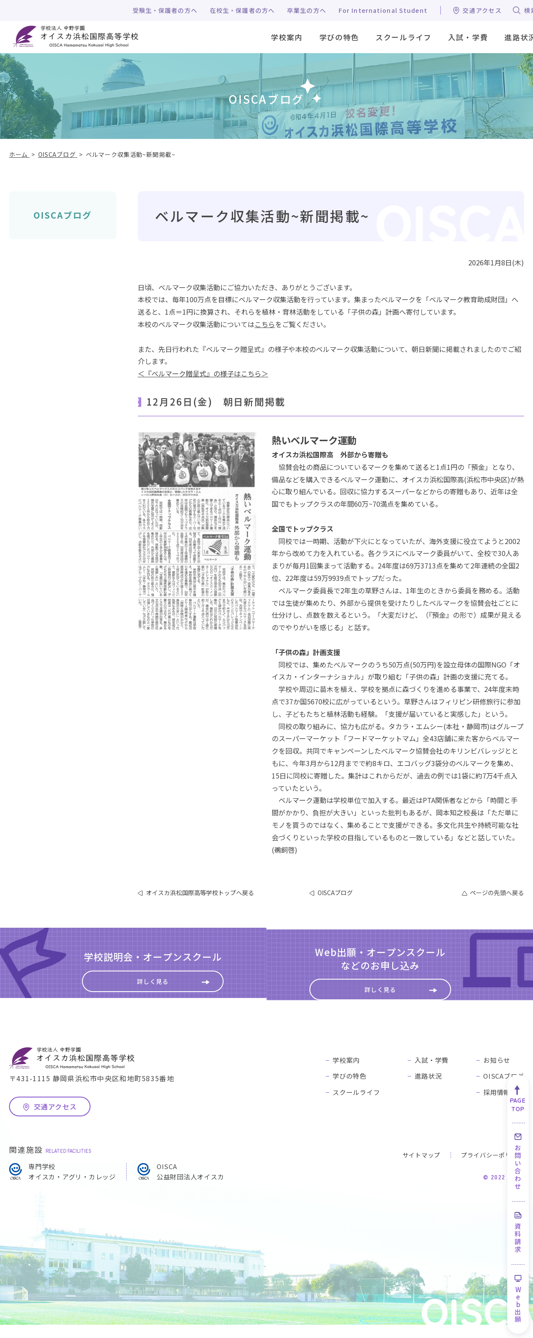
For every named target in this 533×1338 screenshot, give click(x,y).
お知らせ (496, 1073)
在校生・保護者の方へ (242, 10)
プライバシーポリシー (492, 1168)
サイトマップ (421, 1168)
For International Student (383, 10)
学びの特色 (349, 1089)
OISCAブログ (62, 215)
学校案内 (346, 1073)
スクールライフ (356, 1105)
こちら (264, 324)
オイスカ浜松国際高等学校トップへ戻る (200, 892)
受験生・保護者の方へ (165, 10)
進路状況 (428, 1089)
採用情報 (496, 1105)
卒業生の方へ (306, 10)
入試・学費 (431, 1073)
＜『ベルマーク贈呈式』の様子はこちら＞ (203, 373)
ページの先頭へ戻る (497, 892)
